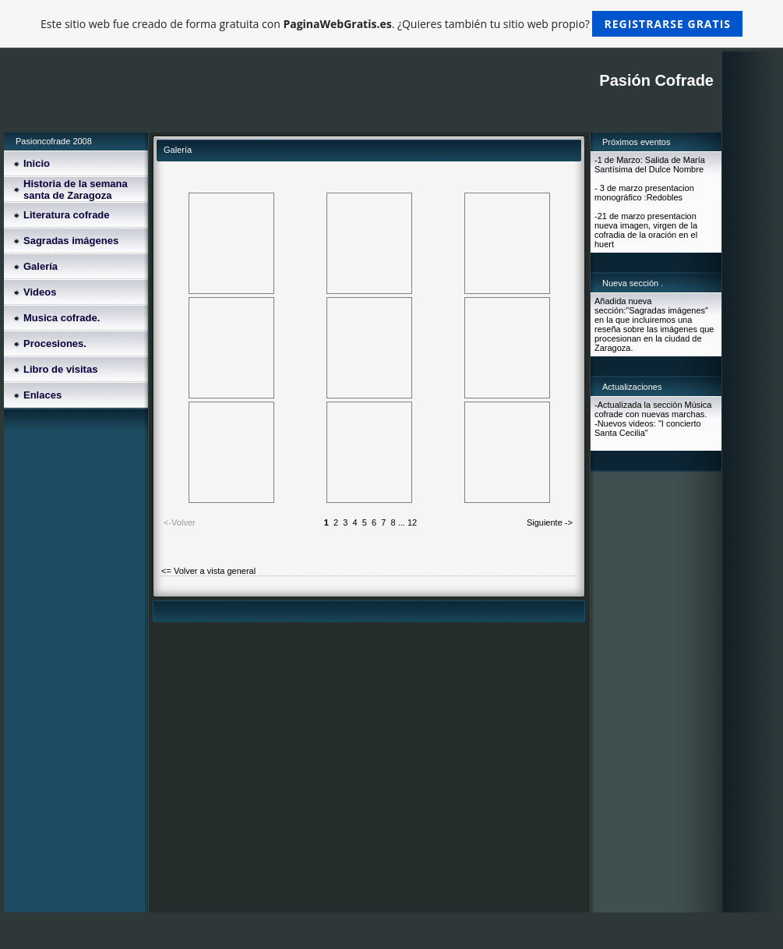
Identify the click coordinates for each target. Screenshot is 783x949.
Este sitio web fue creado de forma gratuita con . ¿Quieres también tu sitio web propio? (391, 24)
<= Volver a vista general (208, 570)
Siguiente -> (550, 522)
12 (412, 522)
